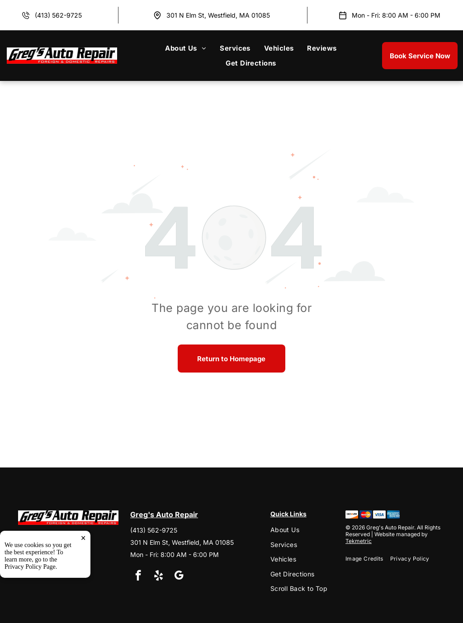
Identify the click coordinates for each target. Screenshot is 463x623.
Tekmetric (358, 541)
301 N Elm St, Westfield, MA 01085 (218, 15)
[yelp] (158, 576)
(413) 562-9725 (58, 15)
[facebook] (138, 576)
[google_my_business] (179, 576)
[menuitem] (185, 48)
